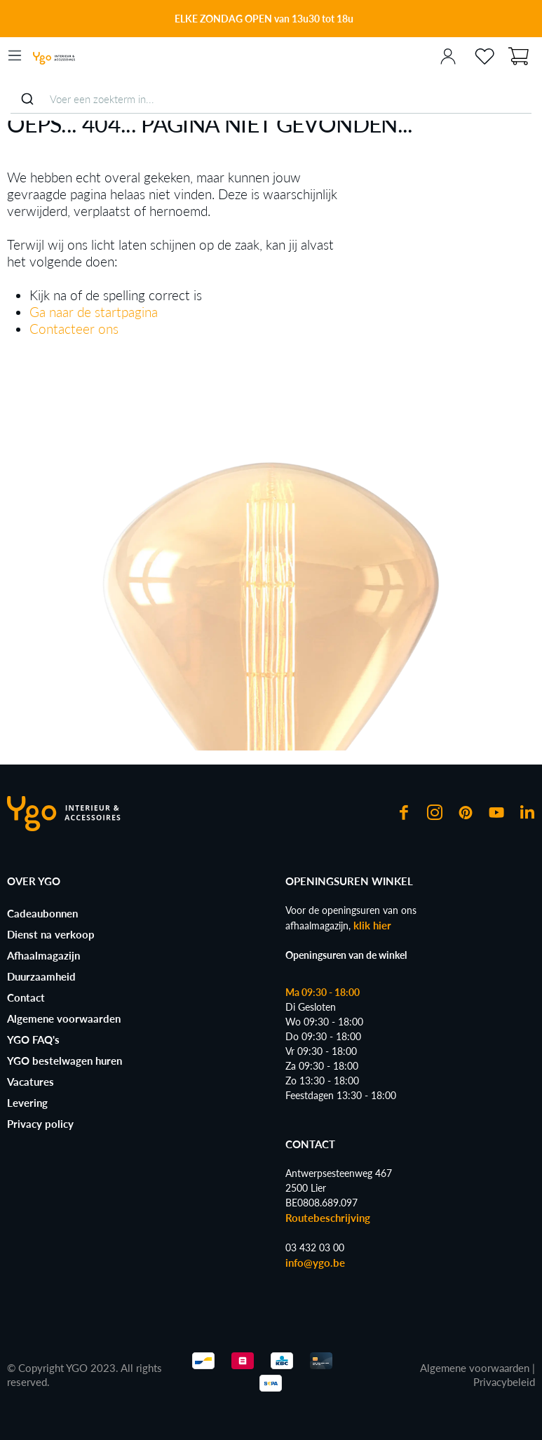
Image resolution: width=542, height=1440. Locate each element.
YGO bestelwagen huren (64, 1060)
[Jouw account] (448, 55)
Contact (26, 997)
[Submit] (27, 99)
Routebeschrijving (327, 1217)
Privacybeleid (504, 1381)
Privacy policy (40, 1123)
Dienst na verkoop (51, 934)
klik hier (372, 925)
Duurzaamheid (41, 976)
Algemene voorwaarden (64, 1018)
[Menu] (14, 55)
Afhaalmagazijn (43, 955)
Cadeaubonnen (42, 913)
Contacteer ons (73, 329)
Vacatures (30, 1081)
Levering (27, 1102)
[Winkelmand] (518, 55)
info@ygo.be (315, 1262)
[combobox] (271, 99)
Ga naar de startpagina (93, 312)
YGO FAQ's (33, 1039)
